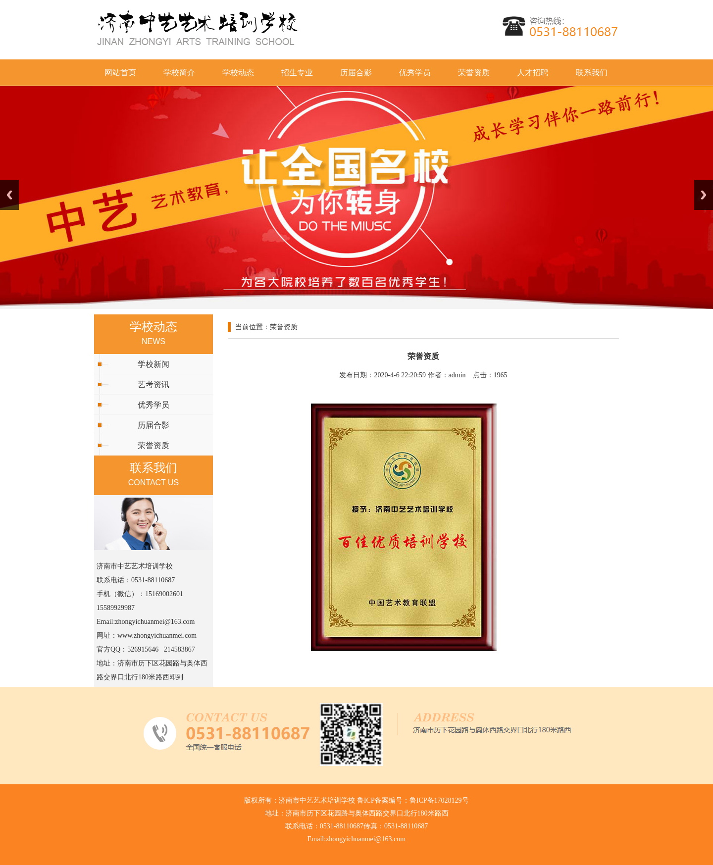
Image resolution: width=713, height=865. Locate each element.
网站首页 (120, 72)
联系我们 (592, 72)
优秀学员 (415, 72)
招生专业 (297, 72)
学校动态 (238, 72)
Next (703, 195)
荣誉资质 (474, 72)
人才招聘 (533, 72)
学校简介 (179, 72)
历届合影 (356, 72)
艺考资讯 (153, 384)
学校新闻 (153, 364)
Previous (9, 195)
